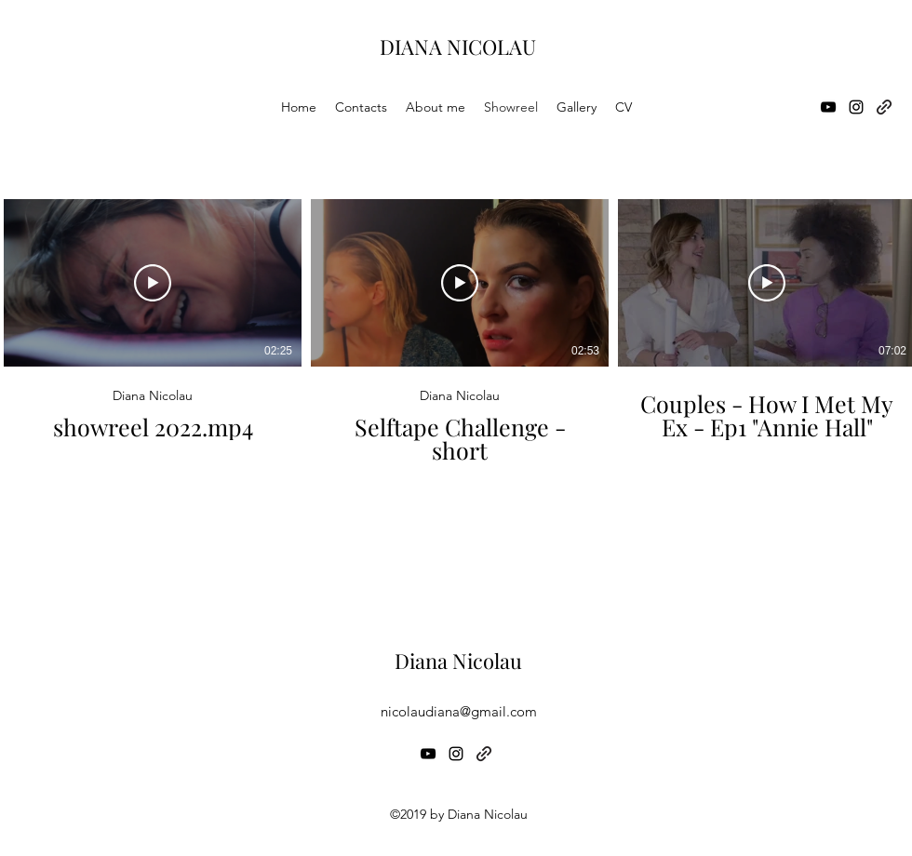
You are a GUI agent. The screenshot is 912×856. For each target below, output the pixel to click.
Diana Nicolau (458, 661)
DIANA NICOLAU (458, 46)
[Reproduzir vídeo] (152, 282)
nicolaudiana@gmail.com (459, 711)
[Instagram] (856, 107)
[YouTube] (828, 107)
